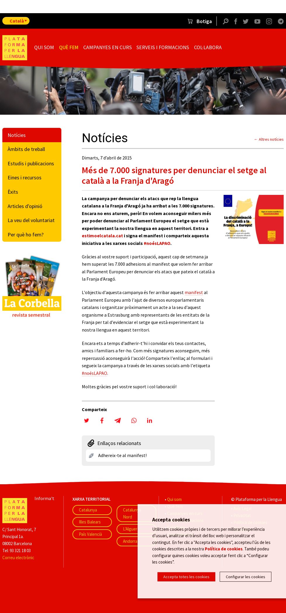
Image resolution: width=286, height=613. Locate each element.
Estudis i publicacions (31, 163)
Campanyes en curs (107, 47)
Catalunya (88, 510)
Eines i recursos (24, 177)
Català (17, 21)
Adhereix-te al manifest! (122, 455)
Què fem (68, 47)
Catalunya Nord (132, 513)
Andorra (130, 541)
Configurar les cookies (245, 576)
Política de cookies (223, 549)
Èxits (13, 191)
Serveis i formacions (162, 47)
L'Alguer (130, 529)
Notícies (17, 135)
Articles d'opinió (25, 206)
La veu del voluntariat (31, 220)
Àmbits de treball (26, 149)
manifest (194, 292)
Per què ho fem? (26, 234)
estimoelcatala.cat (102, 235)
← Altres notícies (269, 139)
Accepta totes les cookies (186, 576)
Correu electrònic (18, 557)
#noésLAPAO (157, 243)
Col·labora (208, 47)
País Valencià (90, 534)
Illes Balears (90, 522)
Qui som (44, 47)
